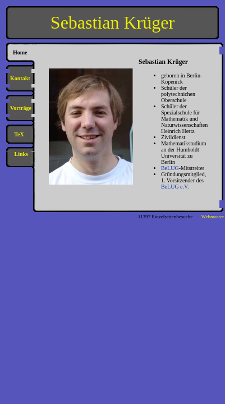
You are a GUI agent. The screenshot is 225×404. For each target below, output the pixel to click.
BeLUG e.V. (175, 186)
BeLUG (170, 168)
